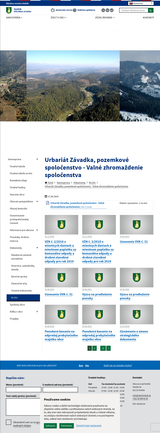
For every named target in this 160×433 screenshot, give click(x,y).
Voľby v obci (16, 311)
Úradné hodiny (17, 187)
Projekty (14, 318)
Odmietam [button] (66, 425)
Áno (81, 365)
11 (103, 348)
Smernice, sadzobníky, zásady (23, 267)
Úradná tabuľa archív (21, 173)
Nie (87, 365)
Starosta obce (17, 194)
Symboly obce (17, 304)
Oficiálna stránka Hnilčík (18, 3)
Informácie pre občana (22, 230)
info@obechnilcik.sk (142, 395)
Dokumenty (16, 247)
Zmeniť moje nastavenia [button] (88, 425)
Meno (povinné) (14, 384)
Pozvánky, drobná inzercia (19, 238)
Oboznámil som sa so (31, 424)
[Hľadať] (150, 10)
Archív (14, 297)
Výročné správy (19, 276)
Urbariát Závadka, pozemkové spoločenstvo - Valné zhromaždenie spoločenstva (86, 186)
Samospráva (14, 159)
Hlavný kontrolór (18, 208)
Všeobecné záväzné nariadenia (21, 256)
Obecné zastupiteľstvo (21, 201)
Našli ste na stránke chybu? (118, 365)
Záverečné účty (19, 283)
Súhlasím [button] (50, 425)
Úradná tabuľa (17, 166)
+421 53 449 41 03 (140, 398)
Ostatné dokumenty (21, 290)
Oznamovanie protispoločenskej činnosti (19, 219)
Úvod (49, 182)
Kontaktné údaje (18, 180)
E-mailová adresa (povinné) (58, 384)
